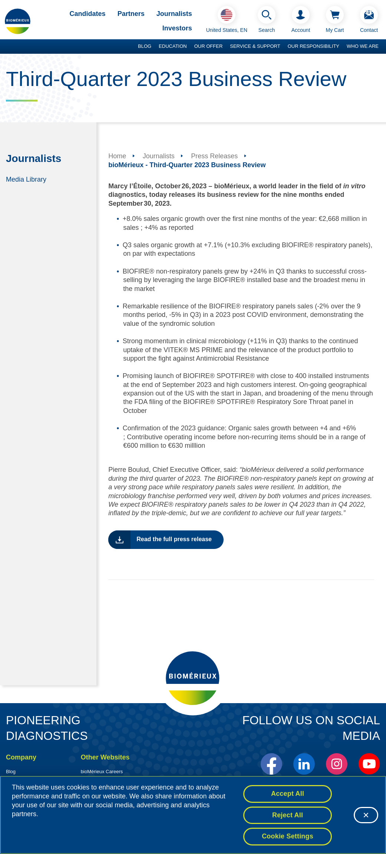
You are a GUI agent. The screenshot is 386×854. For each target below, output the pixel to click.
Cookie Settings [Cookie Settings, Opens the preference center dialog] (287, 836)
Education (173, 46)
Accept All (287, 793)
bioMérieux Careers (102, 771)
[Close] (366, 815)
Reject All (287, 815)
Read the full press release (174, 539)
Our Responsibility (313, 46)
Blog (144, 46)
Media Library (26, 179)
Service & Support (255, 46)
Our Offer (208, 46)
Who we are (363, 46)
